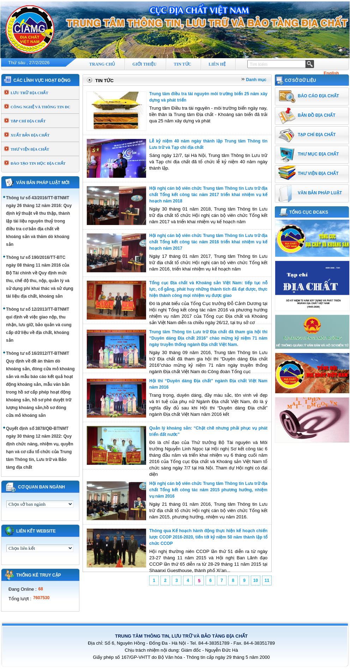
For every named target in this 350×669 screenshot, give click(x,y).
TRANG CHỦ (102, 64)
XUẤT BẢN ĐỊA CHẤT (30, 135)
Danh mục (256, 79)
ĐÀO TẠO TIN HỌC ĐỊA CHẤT (38, 163)
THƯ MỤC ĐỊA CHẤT (318, 154)
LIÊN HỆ (217, 64)
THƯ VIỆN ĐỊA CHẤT (30, 149)
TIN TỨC (182, 64)
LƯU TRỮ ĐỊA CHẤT (29, 93)
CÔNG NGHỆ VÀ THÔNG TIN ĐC (41, 107)
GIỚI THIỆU (144, 64)
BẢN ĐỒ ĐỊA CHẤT (317, 115)
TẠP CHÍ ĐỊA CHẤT (28, 121)
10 (255, 580)
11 (267, 580)
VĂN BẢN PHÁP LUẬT (320, 192)
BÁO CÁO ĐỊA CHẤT (318, 95)
